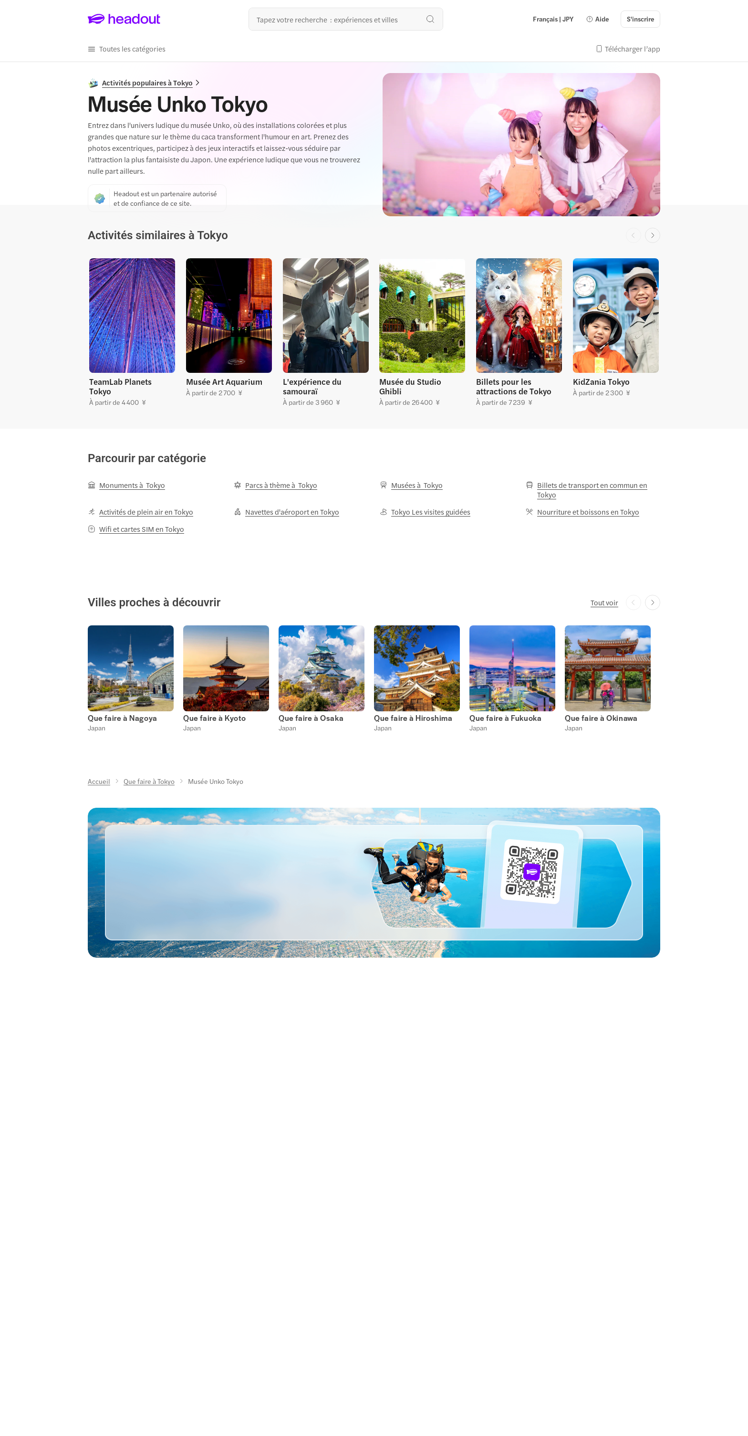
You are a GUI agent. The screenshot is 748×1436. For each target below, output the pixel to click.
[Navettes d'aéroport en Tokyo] (286, 512)
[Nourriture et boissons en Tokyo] (582, 512)
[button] (597, 19)
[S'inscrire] (640, 19)
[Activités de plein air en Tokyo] (140, 512)
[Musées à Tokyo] (411, 485)
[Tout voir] (604, 602)
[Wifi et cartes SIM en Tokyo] (136, 529)
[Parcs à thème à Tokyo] (275, 485)
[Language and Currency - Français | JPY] (553, 19)
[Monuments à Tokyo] (126, 485)
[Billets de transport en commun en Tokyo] (593, 489)
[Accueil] (99, 781)
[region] (374, 331)
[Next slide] (652, 235)
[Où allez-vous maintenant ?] (346, 19)
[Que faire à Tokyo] (149, 781)
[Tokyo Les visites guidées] (425, 512)
